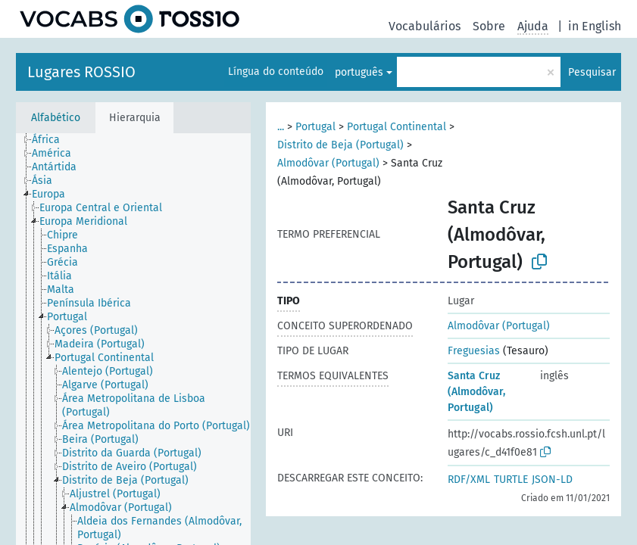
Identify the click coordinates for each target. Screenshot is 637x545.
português (359, 72)
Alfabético (55, 117)
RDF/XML (469, 479)
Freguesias (474, 350)
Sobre (489, 26)
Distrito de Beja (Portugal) (340, 145)
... (280, 126)
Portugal (315, 126)
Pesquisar (592, 72)
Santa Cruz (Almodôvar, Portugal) (476, 391)
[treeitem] (52, 140)
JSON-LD (552, 479)
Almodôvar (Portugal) (328, 163)
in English (594, 26)
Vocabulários (425, 26)
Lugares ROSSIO (81, 72)
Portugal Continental (396, 126)
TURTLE (511, 479)
